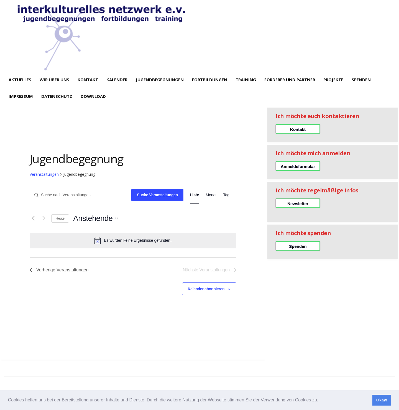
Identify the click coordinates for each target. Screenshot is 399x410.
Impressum (21, 96)
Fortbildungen (209, 79)
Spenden (361, 79)
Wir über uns (54, 79)
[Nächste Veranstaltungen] (43, 218)
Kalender (116, 79)
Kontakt (88, 79)
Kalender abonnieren (206, 289)
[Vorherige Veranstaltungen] (33, 218)
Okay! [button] (381, 400)
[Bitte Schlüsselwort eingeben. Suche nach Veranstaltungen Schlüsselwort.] (80, 195)
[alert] (133, 240)
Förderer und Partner (289, 79)
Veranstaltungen (44, 174)
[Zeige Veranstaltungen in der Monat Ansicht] (211, 195)
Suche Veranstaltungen (157, 195)
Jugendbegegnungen (160, 79)
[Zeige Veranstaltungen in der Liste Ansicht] (194, 195)
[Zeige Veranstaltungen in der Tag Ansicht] (226, 195)
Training (246, 79)
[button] (320, 400)
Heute (60, 218)
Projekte (333, 79)
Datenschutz (56, 96)
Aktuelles (20, 79)
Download (93, 96)
